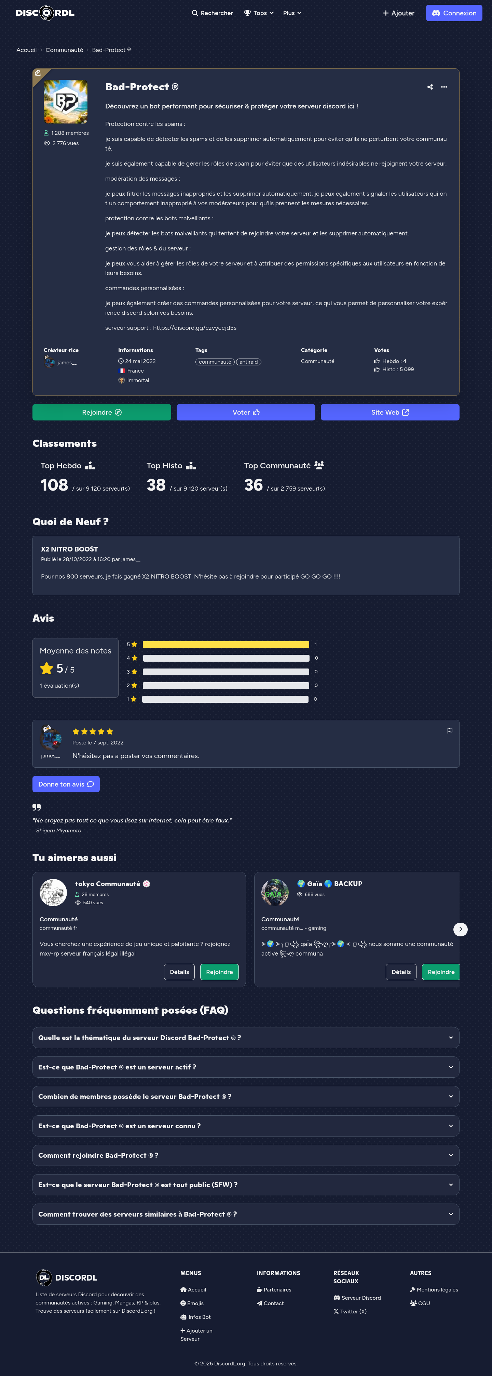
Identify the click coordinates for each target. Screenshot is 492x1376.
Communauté (317, 361)
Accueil (197, 1289)
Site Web (390, 412)
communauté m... (282, 928)
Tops (255, 13)
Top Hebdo (68, 465)
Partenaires (277, 1289)
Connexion (454, 13)
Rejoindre (101, 412)
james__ (67, 362)
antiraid (249, 362)
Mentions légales (437, 1289)
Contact (274, 1303)
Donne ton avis (66, 784)
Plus (289, 13)
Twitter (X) (353, 1311)
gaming (317, 928)
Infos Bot (200, 1317)
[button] (430, 86)
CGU (424, 1303)
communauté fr (58, 928)
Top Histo (171, 465)
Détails (179, 972)
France (131, 370)
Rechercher (212, 13)
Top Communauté (284, 465)
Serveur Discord (361, 1298)
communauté (215, 362)
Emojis (195, 1303)
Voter (245, 412)
